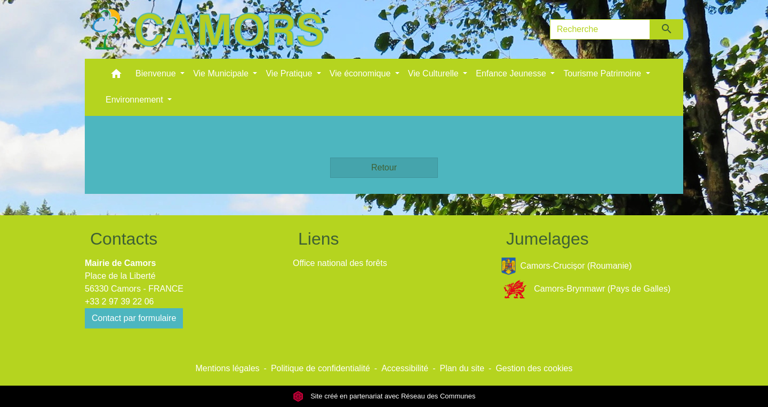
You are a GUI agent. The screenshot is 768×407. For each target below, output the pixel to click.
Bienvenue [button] (156, 73)
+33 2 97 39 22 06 (119, 301)
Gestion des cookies (533, 368)
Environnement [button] (135, 99)
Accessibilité (404, 368)
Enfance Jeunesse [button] (512, 73)
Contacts (123, 238)
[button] (116, 76)
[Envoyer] (667, 29)
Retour (384, 167)
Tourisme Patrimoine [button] (603, 73)
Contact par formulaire (134, 318)
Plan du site (461, 368)
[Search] (600, 29)
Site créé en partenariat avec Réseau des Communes (384, 396)
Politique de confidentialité (320, 368)
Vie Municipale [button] (222, 73)
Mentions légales (227, 368)
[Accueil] (207, 29)
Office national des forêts (340, 263)
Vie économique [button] (361, 73)
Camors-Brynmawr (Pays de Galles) (585, 289)
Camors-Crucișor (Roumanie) (566, 266)
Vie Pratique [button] (290, 73)
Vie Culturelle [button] (434, 73)
